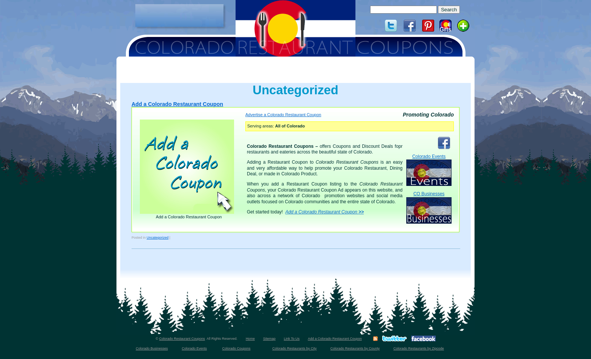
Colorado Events (429, 170)
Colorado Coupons (236, 348)
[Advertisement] (179, 15)
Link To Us (292, 339)
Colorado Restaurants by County (355, 348)
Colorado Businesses (152, 348)
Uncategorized (157, 237)
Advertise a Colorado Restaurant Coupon (283, 114)
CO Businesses (429, 207)
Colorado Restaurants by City (294, 348)
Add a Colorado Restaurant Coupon (177, 104)
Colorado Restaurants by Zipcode (418, 348)
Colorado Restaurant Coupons (182, 339)
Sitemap (269, 339)
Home (250, 339)
